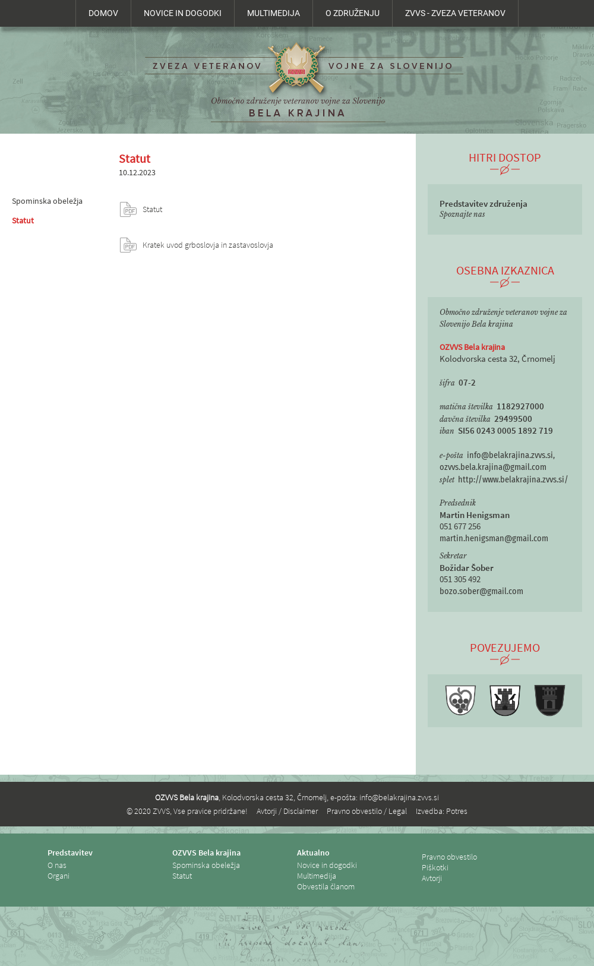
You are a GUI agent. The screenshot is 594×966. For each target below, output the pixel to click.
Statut (23, 220)
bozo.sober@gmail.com (481, 591)
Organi (58, 875)
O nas (57, 865)
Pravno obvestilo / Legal (367, 811)
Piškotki (435, 867)
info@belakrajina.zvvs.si (399, 797)
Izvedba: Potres (441, 811)
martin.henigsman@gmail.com (494, 538)
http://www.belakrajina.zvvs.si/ (513, 479)
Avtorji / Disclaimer (287, 811)
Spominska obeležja (47, 200)
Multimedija (316, 875)
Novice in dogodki (327, 865)
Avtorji (432, 878)
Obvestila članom (326, 886)
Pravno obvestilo (449, 856)
